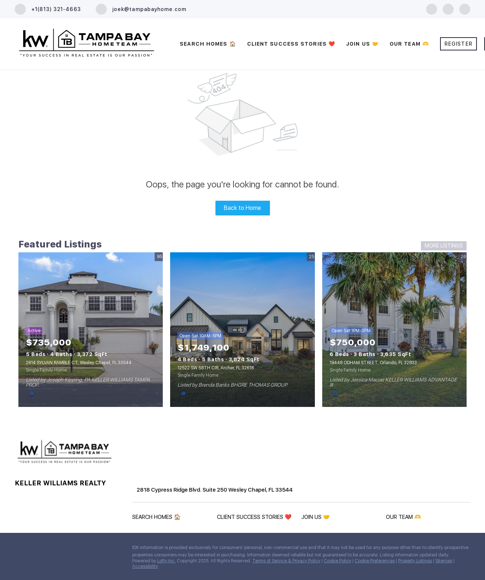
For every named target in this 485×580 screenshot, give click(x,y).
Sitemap (443, 560)
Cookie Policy (337, 560)
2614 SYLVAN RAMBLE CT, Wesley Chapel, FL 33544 (78, 362)
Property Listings (415, 560)
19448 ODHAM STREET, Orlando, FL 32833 (373, 362)
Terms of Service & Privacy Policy (286, 560)
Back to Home (242, 207)
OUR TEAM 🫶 (409, 44)
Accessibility (145, 566)
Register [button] (458, 44)
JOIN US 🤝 (362, 44)
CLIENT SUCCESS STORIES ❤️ (291, 44)
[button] (158, 518)
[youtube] (464, 8)
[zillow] (448, 8)
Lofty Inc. (166, 560)
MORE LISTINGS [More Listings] (444, 246)
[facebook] (431, 8)
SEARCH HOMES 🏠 (208, 44)
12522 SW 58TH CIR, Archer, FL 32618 (216, 367)
